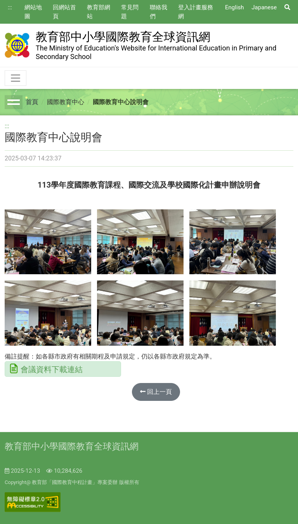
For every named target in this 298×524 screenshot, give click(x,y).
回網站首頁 (64, 12)
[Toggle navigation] (15, 78)
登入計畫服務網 (195, 12)
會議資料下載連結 (52, 369)
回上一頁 (156, 391)
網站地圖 (33, 12)
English (234, 7)
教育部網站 (98, 12)
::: (10, 7)
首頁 (32, 102)
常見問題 (130, 12)
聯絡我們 (158, 12)
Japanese (264, 7)
